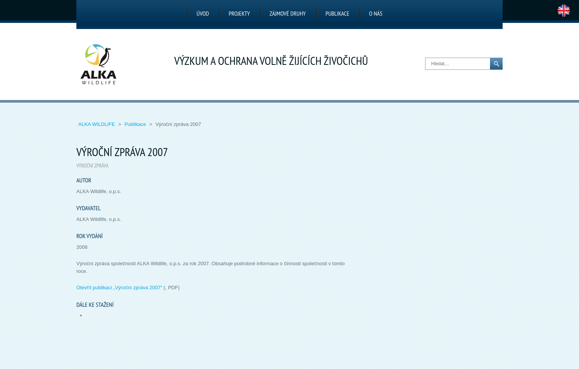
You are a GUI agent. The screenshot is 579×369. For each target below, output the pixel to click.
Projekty (239, 13)
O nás (375, 13)
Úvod (203, 13)
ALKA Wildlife (97, 124)
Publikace (337, 13)
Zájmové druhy (288, 13)
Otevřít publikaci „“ (119, 287)
